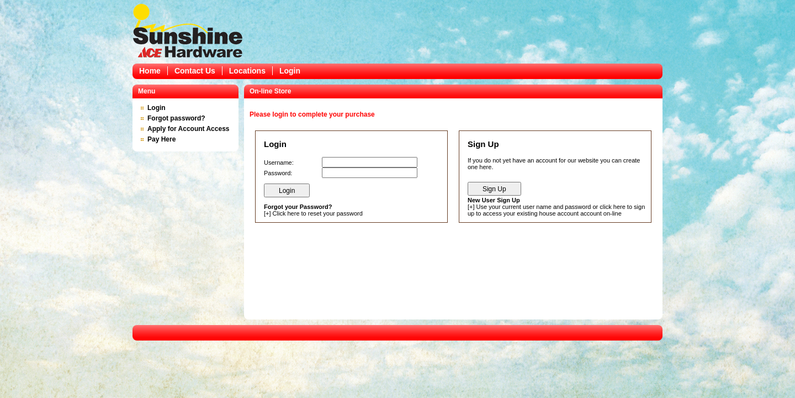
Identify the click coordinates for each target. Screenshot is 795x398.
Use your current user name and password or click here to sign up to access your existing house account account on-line (556, 210)
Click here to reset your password (318, 213)
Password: (278, 173)
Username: (279, 162)
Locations (247, 70)
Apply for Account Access (188, 129)
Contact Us (194, 70)
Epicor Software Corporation (187, 30)
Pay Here (161, 139)
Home (150, 70)
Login (289, 70)
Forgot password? (176, 118)
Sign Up (494, 189)
